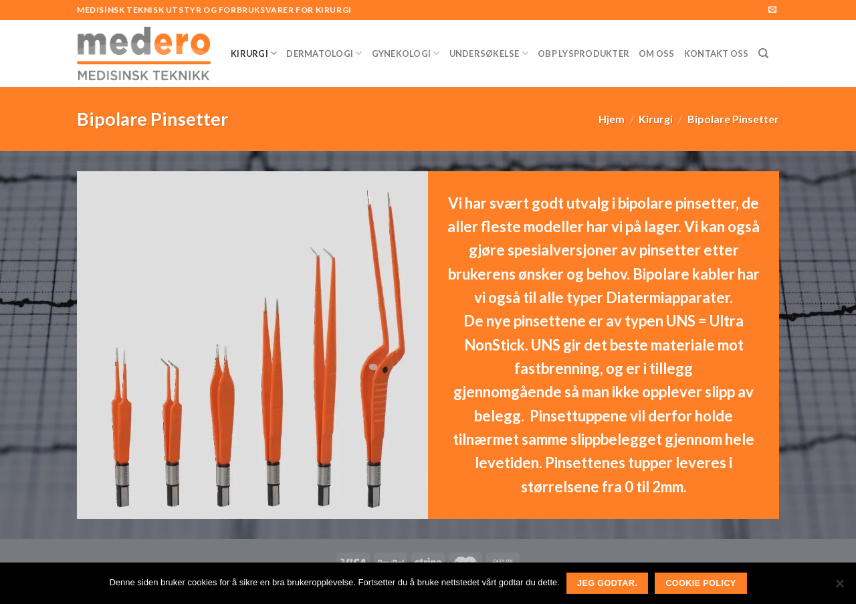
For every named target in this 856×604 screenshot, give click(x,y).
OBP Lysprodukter (583, 53)
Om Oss (657, 53)
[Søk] (763, 53)
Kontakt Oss (716, 53)
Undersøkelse (489, 53)
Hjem (612, 118)
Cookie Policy (700, 583)
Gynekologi (406, 53)
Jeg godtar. (607, 583)
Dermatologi (324, 53)
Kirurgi (254, 53)
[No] (839, 587)
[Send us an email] (772, 10)
